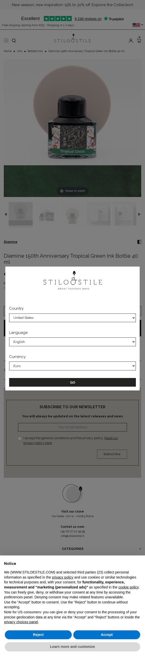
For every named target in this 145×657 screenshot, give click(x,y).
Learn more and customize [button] (72, 647)
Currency (17, 356)
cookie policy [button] (128, 587)
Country (16, 308)
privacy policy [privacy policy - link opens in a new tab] (62, 577)
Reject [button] (38, 635)
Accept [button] (107, 635)
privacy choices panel (21, 622)
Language (18, 332)
